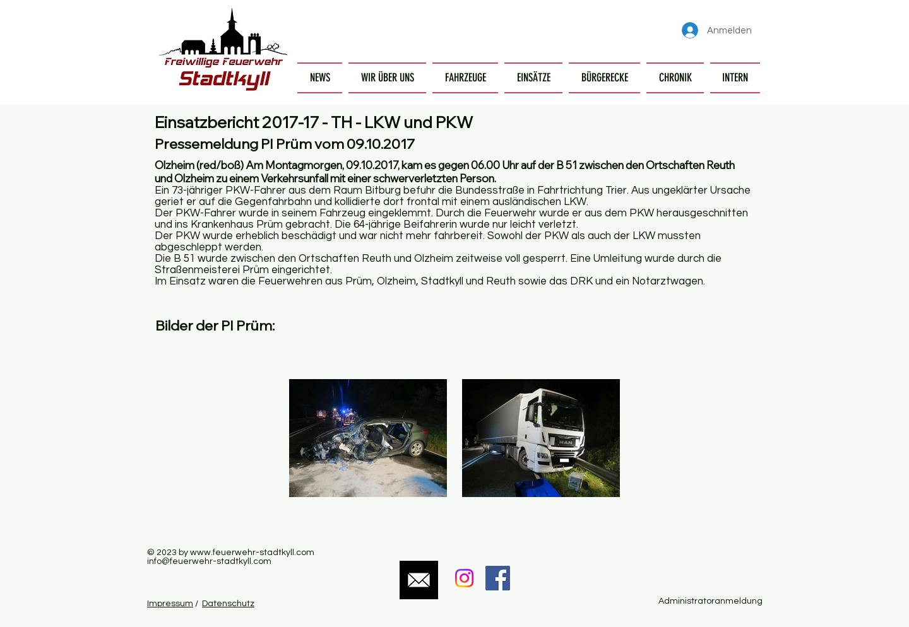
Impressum (170, 603)
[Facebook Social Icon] (497, 578)
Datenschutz (228, 603)
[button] (387, 77)
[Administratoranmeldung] (710, 601)
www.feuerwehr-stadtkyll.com (252, 552)
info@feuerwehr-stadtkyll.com (209, 561)
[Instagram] (464, 578)
